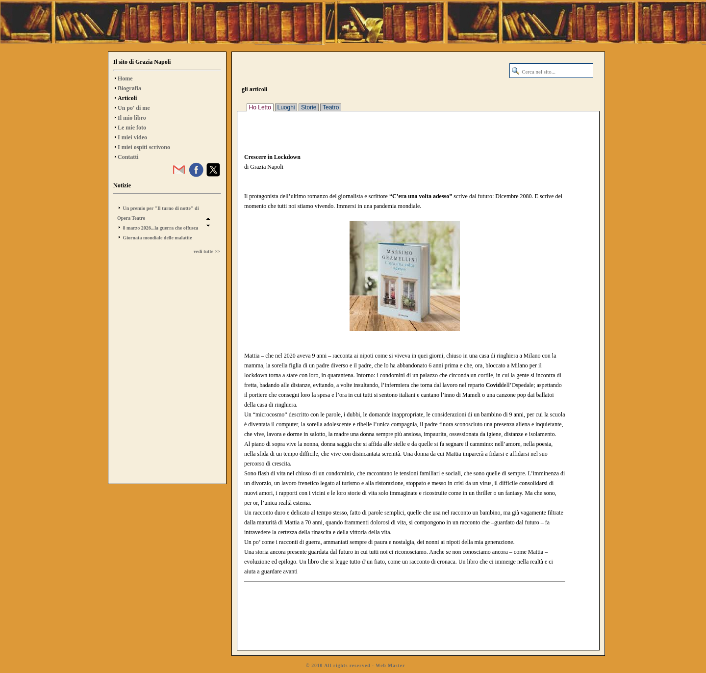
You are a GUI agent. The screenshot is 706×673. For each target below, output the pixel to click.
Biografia (129, 88)
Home (125, 78)
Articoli (127, 98)
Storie (308, 107)
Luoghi (286, 107)
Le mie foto (132, 127)
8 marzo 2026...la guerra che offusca (161, 228)
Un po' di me (134, 107)
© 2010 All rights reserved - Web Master (355, 665)
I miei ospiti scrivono (144, 147)
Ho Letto (260, 107)
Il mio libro (132, 117)
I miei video (132, 137)
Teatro (331, 107)
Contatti (128, 157)
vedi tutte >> (207, 251)
